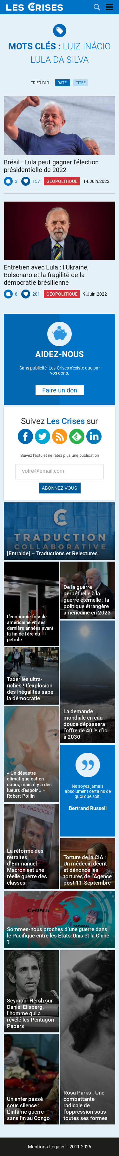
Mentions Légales (47, 1147)
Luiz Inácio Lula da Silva (59, 53)
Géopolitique (61, 181)
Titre (81, 83)
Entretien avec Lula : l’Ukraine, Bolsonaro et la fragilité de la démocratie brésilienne (46, 274)
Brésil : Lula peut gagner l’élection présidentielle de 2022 (51, 166)
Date (62, 83)
